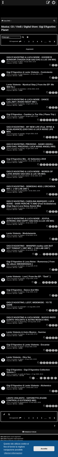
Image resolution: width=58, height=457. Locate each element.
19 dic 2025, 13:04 (34, 190)
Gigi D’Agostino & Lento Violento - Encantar (28, 345)
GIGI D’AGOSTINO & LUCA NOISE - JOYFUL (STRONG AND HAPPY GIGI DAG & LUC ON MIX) (30, 219)
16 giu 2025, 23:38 (31, 278)
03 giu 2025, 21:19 (31, 292)
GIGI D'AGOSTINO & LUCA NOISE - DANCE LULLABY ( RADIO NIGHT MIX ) (27, 100)
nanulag (22, 104)
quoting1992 (23, 161)
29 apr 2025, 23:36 (31, 346)
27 (52, 378)
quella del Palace (25, 374)
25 (45, 378)
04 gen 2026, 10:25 (32, 133)
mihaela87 (23, 307)
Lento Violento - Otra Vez (18, 357)
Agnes (22, 346)
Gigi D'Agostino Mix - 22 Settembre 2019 (26, 159)
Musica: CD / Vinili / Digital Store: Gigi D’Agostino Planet (28, 28)
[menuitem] (53, 3)
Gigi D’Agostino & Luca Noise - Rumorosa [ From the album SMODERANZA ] (30, 262)
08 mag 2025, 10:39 (34, 321)
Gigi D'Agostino (24, 74)
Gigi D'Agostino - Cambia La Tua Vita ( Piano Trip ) (31, 114)
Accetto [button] (44, 449)
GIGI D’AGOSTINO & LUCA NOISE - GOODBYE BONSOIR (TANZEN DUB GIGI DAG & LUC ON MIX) (31, 58)
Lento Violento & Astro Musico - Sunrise (26, 332)
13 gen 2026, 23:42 (32, 104)
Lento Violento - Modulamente (21, 233)
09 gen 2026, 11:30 (32, 116)
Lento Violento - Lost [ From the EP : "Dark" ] (28, 276)
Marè (21, 61)
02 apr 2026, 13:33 (30, 61)
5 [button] (41, 41)
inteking (22, 292)
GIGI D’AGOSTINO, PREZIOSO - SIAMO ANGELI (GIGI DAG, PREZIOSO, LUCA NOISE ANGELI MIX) (30, 145)
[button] (20, 41)
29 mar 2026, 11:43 (37, 74)
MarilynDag (23, 321)
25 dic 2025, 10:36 (34, 161)
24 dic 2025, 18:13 (36, 176)
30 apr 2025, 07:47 (31, 334)
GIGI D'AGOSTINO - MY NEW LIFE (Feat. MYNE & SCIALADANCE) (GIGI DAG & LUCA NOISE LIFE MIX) (30, 129)
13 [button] (50, 41)
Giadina (22, 116)
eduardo (22, 387)
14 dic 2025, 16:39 (31, 208)
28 (55, 378)
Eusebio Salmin (24, 176)
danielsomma (24, 402)
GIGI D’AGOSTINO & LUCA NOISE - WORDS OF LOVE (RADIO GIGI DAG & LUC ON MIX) (29, 172)
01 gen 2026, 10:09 (32, 148)
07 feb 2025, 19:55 (35, 402)
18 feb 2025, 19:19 (32, 387)
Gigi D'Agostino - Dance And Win (22, 290)
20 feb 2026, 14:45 (33, 89)
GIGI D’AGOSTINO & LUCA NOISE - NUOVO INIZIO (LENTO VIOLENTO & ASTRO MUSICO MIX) (31, 318)
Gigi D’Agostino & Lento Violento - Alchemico (28, 385)
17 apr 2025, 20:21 (37, 374)
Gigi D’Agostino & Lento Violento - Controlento (29, 72)
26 (48, 378)
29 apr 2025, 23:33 (31, 359)
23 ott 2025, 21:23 (31, 235)
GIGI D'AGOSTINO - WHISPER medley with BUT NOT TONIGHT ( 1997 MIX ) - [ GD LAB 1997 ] (29, 247)
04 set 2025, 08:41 (31, 250)
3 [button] (33, 41)
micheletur (23, 89)
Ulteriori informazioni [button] (13, 453)
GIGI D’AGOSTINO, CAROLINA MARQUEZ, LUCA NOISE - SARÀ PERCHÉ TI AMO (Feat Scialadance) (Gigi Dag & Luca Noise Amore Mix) (31, 203)
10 (55, 282)
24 (41, 378)
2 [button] (28, 41)
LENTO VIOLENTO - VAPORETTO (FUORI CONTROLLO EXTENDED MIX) (26, 399)
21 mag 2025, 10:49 (34, 307)
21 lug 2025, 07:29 (31, 266)
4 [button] (37, 41)
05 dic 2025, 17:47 (31, 223)
